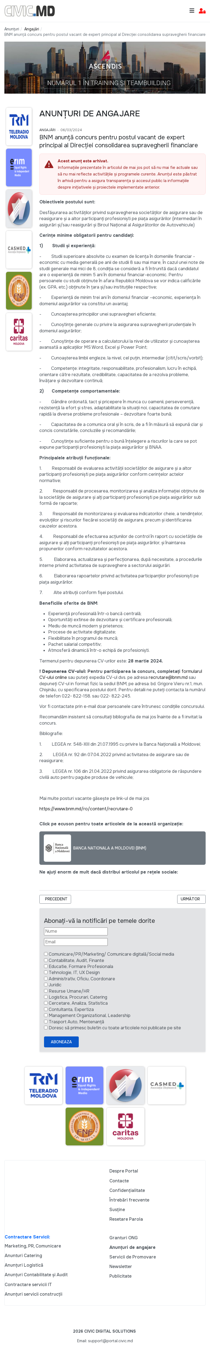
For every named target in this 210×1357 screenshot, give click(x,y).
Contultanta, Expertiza (71, 1009)
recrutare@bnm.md (168, 677)
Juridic (55, 985)
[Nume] (76, 931)
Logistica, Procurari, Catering (78, 997)
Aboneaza (61, 1041)
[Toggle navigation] (191, 11)
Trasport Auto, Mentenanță (76, 1022)
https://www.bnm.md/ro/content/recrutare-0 (86, 809)
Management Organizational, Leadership (89, 1015)
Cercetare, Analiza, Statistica (78, 1003)
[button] (202, 11)
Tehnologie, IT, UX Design (74, 972)
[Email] (76, 942)
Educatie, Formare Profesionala (81, 966)
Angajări (47, 130)
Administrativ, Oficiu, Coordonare (82, 979)
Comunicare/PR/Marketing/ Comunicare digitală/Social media (111, 954)
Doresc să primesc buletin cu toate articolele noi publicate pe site (115, 1028)
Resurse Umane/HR (69, 991)
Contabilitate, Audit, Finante (76, 960)
